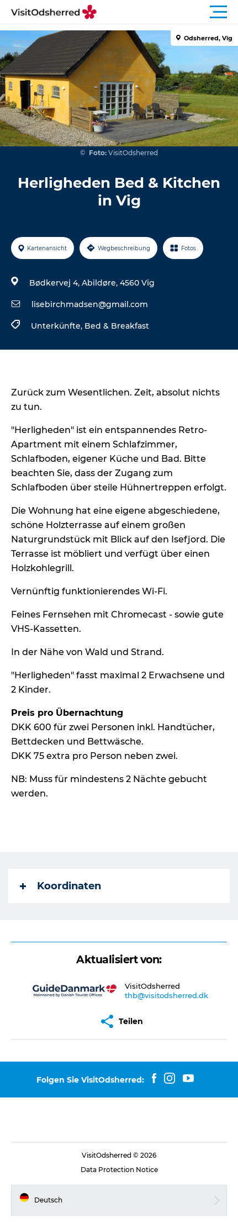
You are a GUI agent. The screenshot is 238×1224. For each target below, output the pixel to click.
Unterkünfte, (57, 326)
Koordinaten (60, 886)
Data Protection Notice (119, 1169)
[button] (168, 12)
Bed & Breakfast (116, 326)
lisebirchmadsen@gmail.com (89, 304)
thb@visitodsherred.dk (166, 995)
